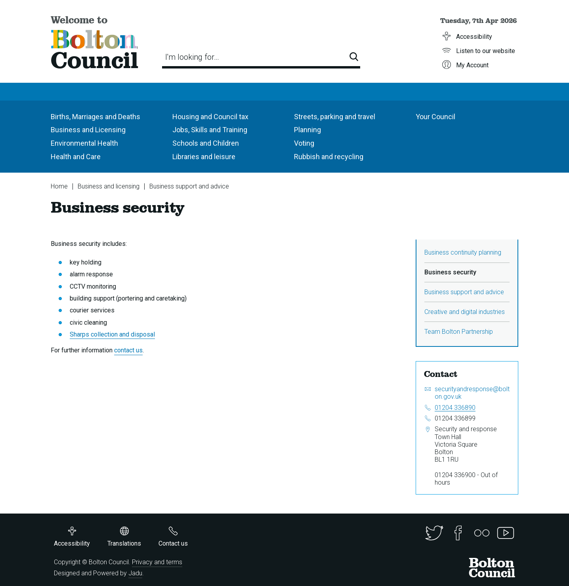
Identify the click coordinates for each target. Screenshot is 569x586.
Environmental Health (84, 143)
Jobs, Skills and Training (209, 130)
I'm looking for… (192, 57)
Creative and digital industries (464, 312)
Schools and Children (205, 143)
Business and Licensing (88, 130)
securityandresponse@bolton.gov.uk (472, 392)
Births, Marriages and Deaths (95, 116)
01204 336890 (455, 407)
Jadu (135, 573)
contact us (128, 350)
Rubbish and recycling (328, 156)
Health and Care (76, 156)
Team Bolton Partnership (458, 331)
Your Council (435, 116)
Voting (304, 143)
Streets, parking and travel (334, 116)
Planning (307, 130)
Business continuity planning (462, 252)
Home (59, 186)
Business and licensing (108, 186)
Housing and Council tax (210, 116)
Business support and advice (189, 186)
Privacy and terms (157, 562)
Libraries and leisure (203, 156)
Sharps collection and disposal (112, 334)
